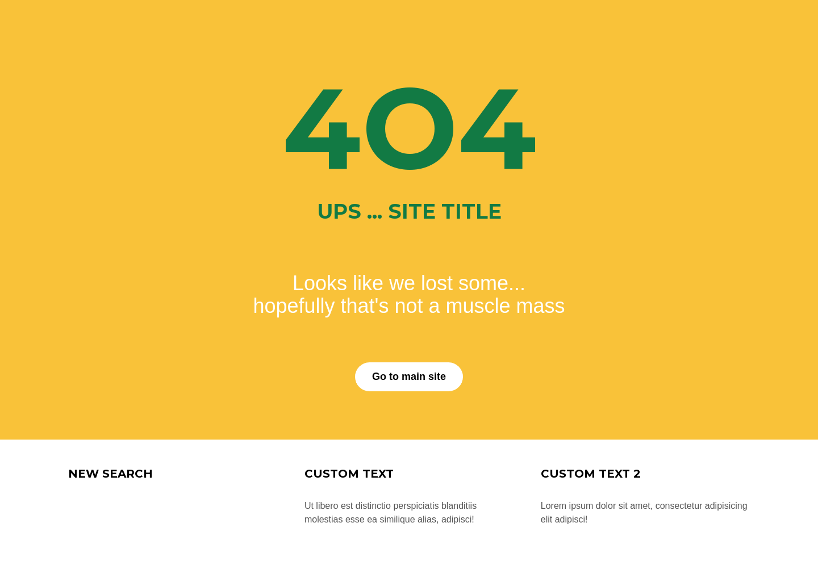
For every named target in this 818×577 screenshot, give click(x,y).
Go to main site (409, 376)
